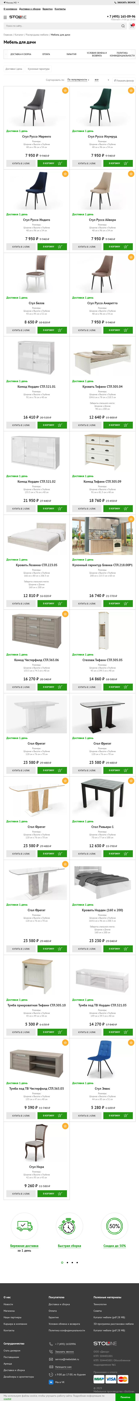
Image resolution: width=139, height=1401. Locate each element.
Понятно (125, 1397)
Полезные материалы (107, 1297)
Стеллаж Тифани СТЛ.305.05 (103, 660)
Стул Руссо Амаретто (102, 303)
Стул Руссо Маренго (36, 136)
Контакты (60, 9)
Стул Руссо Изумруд (102, 136)
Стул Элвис (102, 1088)
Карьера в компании (15, 1323)
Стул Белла (36, 303)
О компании (10, 9)
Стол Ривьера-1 (102, 827)
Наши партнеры (12, 1317)
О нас (7, 1297)
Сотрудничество (14, 1343)
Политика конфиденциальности (122, 54)
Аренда (8, 1363)
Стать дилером (12, 1350)
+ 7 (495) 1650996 (65, 1344)
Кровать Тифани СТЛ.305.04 (103, 386)
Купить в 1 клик (21, 163)
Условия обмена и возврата (96, 54)
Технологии (100, 1304)
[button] (62, 1263)
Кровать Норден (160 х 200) (102, 910)
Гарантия (69, 54)
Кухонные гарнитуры (39, 68)
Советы (98, 1310)
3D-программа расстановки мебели (114, 1323)
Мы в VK (60, 1382)
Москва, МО (11, 2)
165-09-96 (121, 16)
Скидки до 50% (115, 1246)
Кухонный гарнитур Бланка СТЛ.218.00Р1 (102, 565)
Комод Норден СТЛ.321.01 (37, 386)
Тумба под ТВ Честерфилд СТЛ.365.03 (36, 1088)
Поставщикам (11, 1357)
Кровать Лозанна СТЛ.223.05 (36, 565)
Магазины (9, 1310)
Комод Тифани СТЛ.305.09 (102, 481)
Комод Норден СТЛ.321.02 (37, 481)
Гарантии (48, 9)
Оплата (43, 54)
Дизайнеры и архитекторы (19, 1376)
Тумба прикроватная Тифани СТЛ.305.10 (36, 1005)
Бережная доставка (24, 1246)
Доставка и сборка (30, 9)
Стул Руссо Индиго (36, 220)
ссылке (7, 1398)
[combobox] (78, 80)
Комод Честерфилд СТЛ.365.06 (36, 660)
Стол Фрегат (36, 743)
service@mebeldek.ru (67, 1359)
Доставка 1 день (14, 68)
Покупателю (56, 1297)
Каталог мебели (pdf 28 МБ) (109, 1317)
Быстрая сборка (69, 1246)
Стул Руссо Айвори (102, 220)
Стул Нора (36, 1167)
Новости (8, 1304)
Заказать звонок (125, 2)
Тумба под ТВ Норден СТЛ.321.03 (102, 1005)
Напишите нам (63, 1367)
